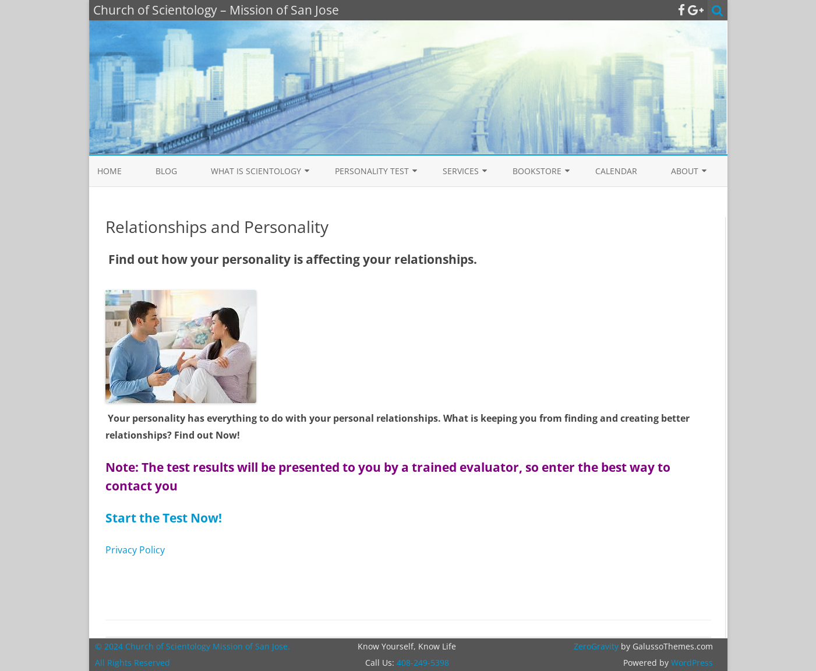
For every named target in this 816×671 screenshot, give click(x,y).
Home (109, 170)
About (684, 170)
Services (461, 170)
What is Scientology (256, 170)
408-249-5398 (423, 662)
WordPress (691, 662)
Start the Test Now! (163, 518)
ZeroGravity (596, 646)
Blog (166, 170)
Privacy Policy (135, 549)
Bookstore (537, 170)
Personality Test (372, 170)
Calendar (616, 170)
